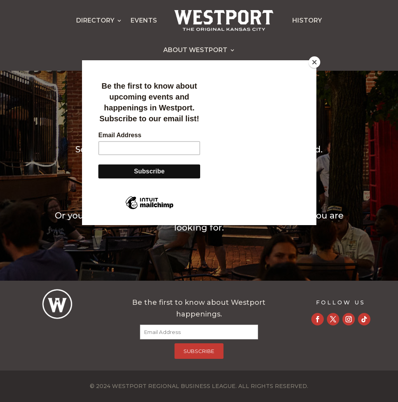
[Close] (314, 62)
